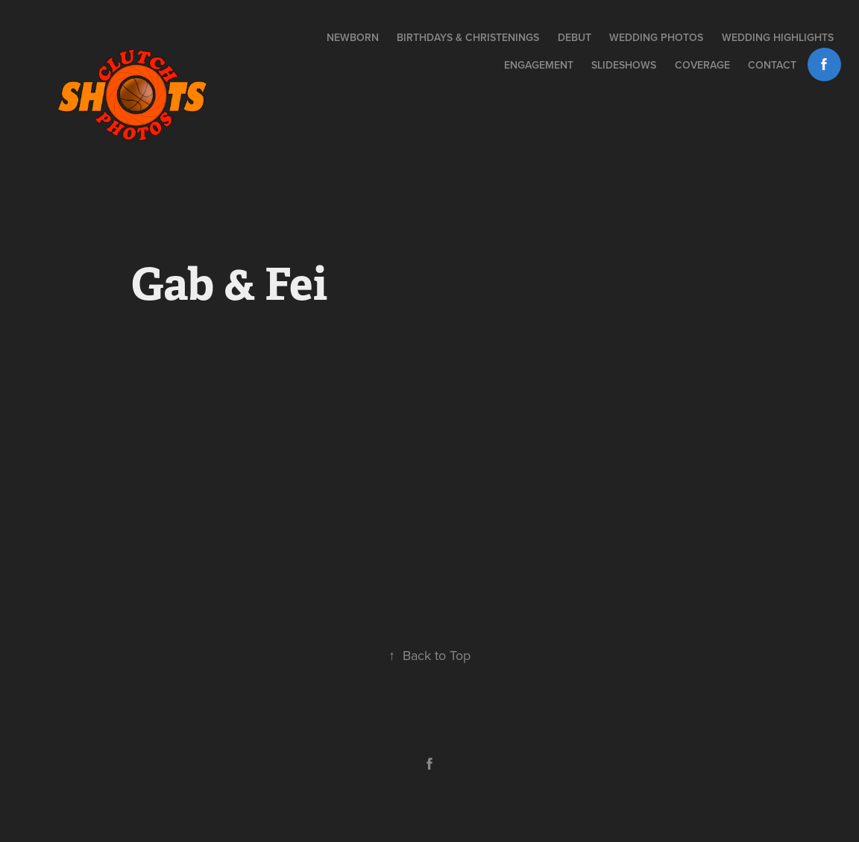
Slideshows (623, 64)
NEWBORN (353, 37)
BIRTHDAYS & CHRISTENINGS (468, 37)
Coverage (702, 64)
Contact (772, 64)
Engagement (538, 64)
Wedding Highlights (778, 37)
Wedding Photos (656, 37)
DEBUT (574, 37)
